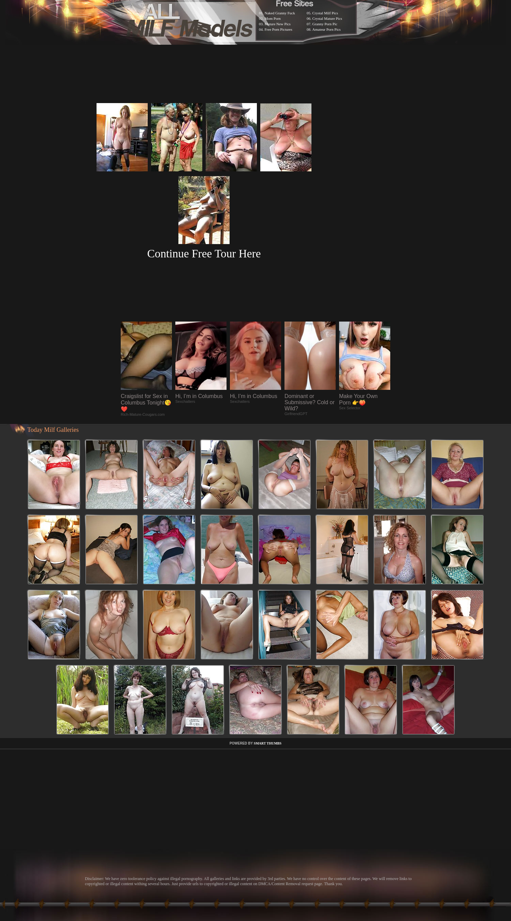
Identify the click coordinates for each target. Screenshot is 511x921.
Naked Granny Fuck (280, 13)
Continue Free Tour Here (204, 253)
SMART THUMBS (267, 743)
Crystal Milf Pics (325, 13)
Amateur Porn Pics (326, 29)
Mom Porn (273, 18)
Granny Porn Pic (324, 24)
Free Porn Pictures (278, 29)
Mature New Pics (278, 24)
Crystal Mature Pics (327, 18)
